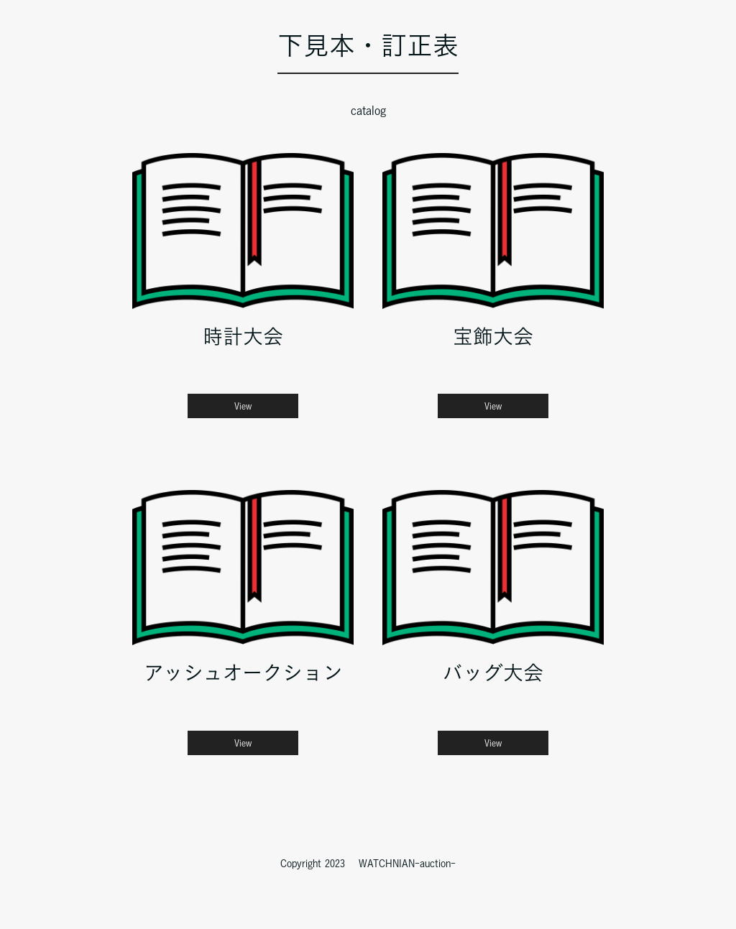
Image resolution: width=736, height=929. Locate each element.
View (243, 406)
